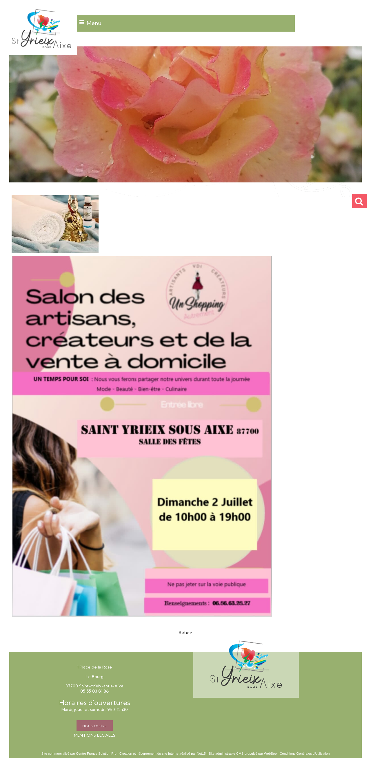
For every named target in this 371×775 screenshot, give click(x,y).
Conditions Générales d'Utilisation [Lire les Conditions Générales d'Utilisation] (305, 753)
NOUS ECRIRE (94, 725)
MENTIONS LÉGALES (94, 735)
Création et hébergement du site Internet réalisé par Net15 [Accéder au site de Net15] (162, 753)
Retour (185, 632)
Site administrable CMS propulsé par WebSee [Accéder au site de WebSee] (243, 753)
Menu (94, 23)
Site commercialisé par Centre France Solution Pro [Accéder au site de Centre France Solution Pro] (79, 753)
